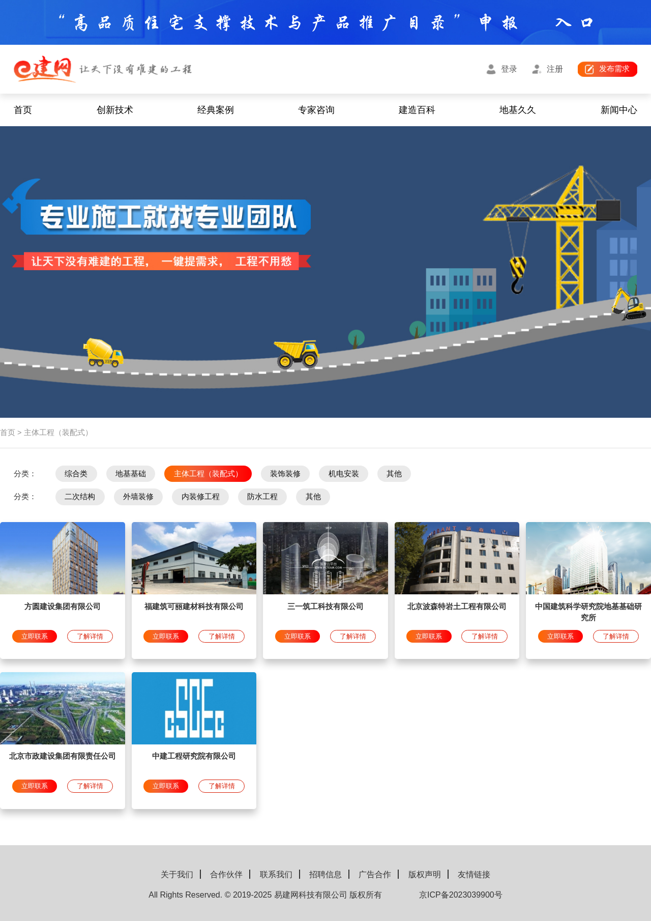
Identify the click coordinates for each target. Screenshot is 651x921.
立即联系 (34, 636)
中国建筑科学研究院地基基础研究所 (588, 612)
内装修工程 (201, 497)
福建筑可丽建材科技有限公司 (194, 606)
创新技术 (115, 110)
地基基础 (130, 474)
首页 (23, 110)
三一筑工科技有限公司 (325, 606)
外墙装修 (138, 497)
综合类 (76, 474)
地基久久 (517, 110)
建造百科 (417, 110)
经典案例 (215, 110)
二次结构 (80, 497)
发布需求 (614, 69)
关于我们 (177, 874)
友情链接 (474, 874)
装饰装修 (285, 474)
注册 (555, 68)
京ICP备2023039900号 (460, 894)
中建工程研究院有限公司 (194, 756)
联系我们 (276, 874)
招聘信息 (325, 874)
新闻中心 (619, 110)
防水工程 (262, 497)
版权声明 (424, 874)
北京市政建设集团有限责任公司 (62, 756)
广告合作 (375, 874)
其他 (394, 474)
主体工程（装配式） (208, 474)
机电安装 (344, 474)
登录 (509, 68)
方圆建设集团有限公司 (62, 606)
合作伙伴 (226, 874)
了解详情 (90, 636)
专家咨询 (316, 110)
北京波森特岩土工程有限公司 (457, 606)
